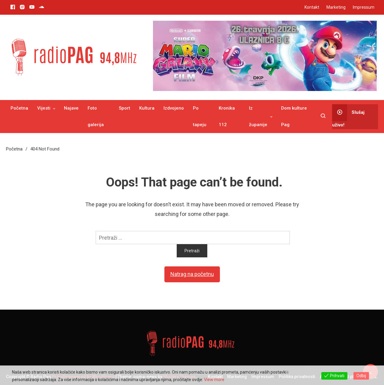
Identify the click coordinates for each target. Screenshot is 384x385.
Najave (71, 108)
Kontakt (311, 7)
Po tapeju (199, 116)
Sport (124, 108)
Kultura (146, 108)
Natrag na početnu (192, 274)
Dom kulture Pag (294, 116)
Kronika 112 (227, 116)
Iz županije (258, 116)
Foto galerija (96, 116)
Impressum (363, 7)
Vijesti (43, 108)
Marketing (336, 7)
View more (214, 379)
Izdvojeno (174, 108)
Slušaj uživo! (348, 116)
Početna (19, 108)
